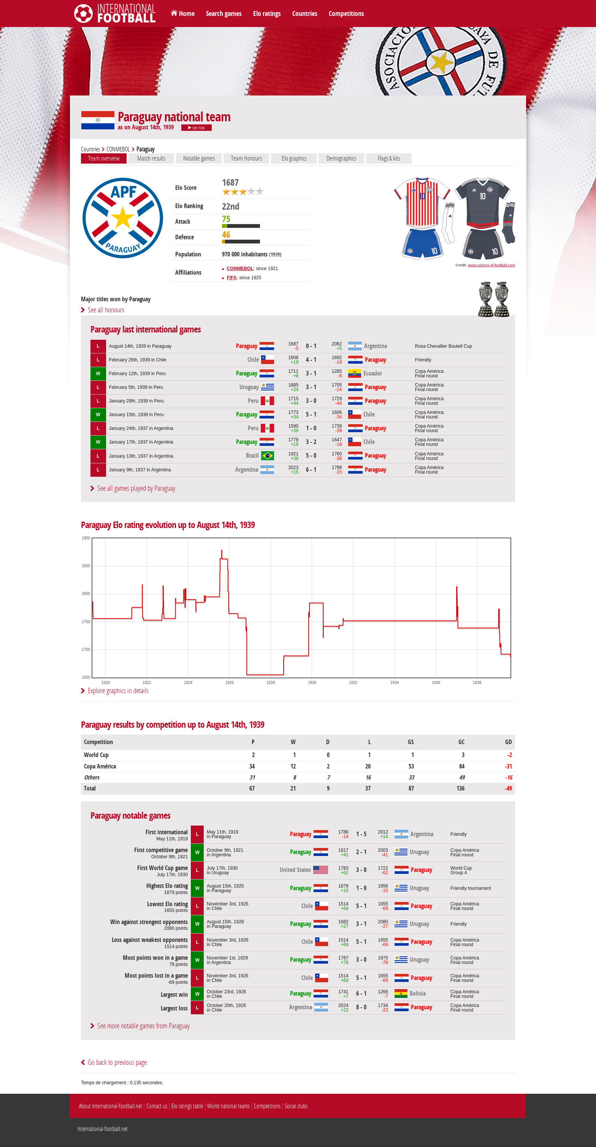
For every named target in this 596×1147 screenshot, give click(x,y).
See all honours (106, 309)
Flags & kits (389, 158)
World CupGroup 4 (461, 870)
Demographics (341, 158)
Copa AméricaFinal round (429, 374)
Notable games (199, 158)
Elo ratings (267, 14)
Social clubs (296, 1106)
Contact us (156, 1106)
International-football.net (103, 1129)
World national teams (228, 1106)
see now (196, 127)
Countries (304, 14)
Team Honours (246, 158)
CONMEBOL (118, 149)
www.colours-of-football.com (491, 265)
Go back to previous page (117, 1062)
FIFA (232, 277)
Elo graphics (294, 158)
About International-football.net (110, 1106)
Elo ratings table (187, 1106)
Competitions (346, 14)
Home (187, 14)
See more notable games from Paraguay (143, 1025)
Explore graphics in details (118, 690)
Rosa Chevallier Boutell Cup (443, 346)
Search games (224, 14)
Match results (151, 158)
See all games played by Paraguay (136, 488)
